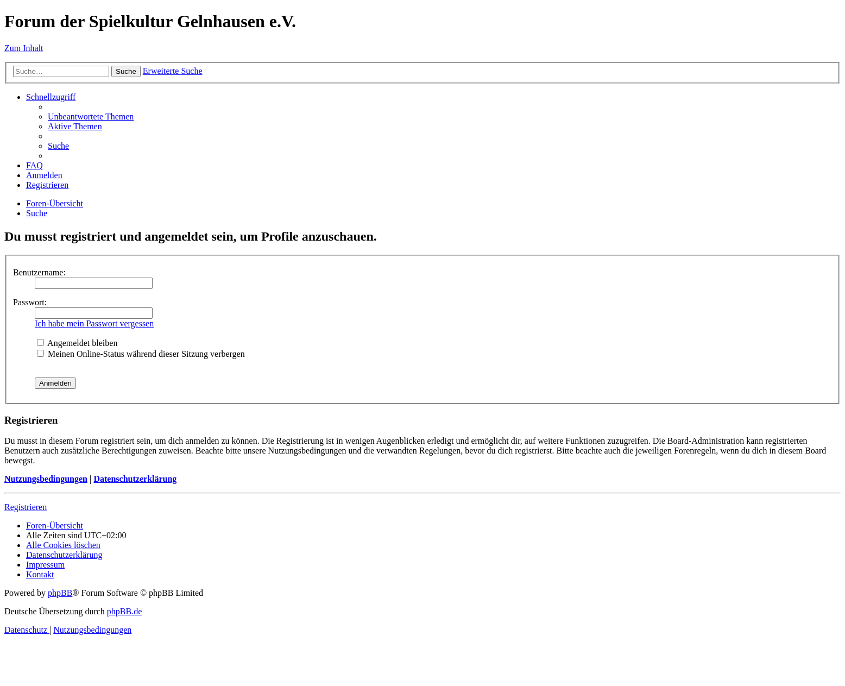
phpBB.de (124, 611)
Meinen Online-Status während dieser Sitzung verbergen (141, 353)
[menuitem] (91, 116)
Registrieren (25, 507)
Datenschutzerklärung (134, 478)
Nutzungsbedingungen (45, 478)
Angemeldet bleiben (77, 343)
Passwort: (30, 302)
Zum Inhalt (23, 48)
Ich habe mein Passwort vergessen (94, 323)
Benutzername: (39, 272)
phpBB (60, 592)
